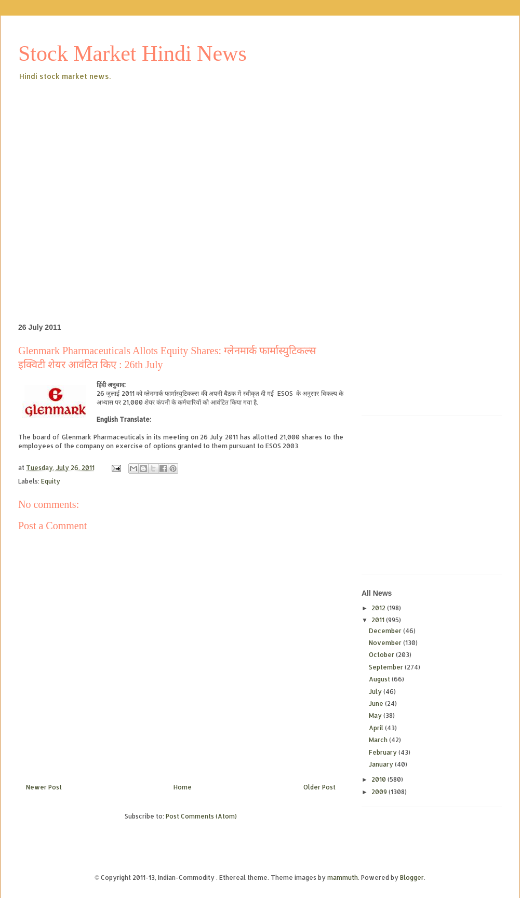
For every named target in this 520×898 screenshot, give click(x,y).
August (380, 679)
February (383, 752)
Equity (50, 481)
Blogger (412, 877)
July (376, 691)
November (386, 643)
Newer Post (44, 787)
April (377, 728)
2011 (378, 620)
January (382, 764)
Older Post (319, 787)
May (376, 715)
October (382, 655)
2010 (379, 779)
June (377, 703)
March (379, 740)
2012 (379, 608)
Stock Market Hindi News (132, 53)
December (386, 631)
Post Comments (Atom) (201, 816)
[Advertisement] (97, 185)
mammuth (342, 877)
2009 (380, 792)
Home (183, 787)
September (387, 667)
